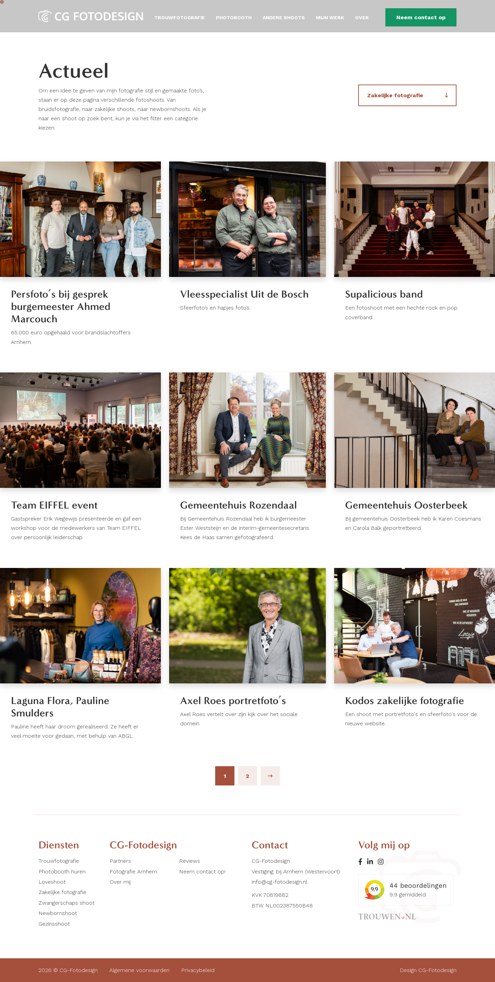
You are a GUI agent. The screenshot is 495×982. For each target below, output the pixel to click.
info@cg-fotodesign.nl (279, 882)
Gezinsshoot (54, 923)
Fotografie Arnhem (133, 871)
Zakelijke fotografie (395, 95)
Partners (120, 861)
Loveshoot (52, 882)
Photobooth (234, 17)
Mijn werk (330, 17)
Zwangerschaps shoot (66, 903)
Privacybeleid (197, 970)
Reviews (189, 861)
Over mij (120, 882)
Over (362, 17)
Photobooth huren (62, 871)
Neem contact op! (202, 871)
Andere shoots (284, 17)
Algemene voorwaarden (139, 970)
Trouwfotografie (179, 17)
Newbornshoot (57, 913)
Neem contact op (421, 17)
